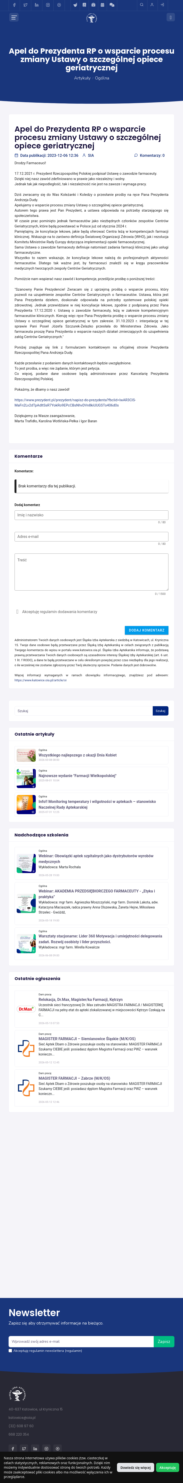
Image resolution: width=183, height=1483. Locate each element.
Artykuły (82, 78)
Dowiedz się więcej (135, 1467)
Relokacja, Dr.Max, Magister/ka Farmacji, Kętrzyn (81, 999)
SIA (88, 155)
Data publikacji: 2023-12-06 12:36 (46, 155)
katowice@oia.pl (22, 1417)
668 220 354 (19, 1434)
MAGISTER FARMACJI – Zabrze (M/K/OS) (74, 1078)
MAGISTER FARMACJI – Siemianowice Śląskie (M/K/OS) (87, 1039)
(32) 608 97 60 (21, 1426)
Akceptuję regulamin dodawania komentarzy (59, 611)
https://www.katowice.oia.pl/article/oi (40, 680)
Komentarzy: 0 (149, 155)
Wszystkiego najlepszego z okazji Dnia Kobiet (78, 755)
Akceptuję (167, 1467)
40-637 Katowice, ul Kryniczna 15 (36, 1409)
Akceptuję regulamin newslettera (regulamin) (47, 1350)
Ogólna (102, 78)
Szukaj (160, 711)
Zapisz (164, 1341)
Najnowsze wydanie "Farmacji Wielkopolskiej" (78, 775)
